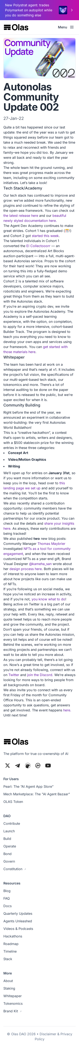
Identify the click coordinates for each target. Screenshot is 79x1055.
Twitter (13, 675)
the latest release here (20, 215)
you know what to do (48, 599)
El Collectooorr (38, 246)
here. (67, 710)
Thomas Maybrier (51, 543)
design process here (25, 569)
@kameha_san (40, 564)
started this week (45, 236)
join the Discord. (40, 675)
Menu (66, 27)
